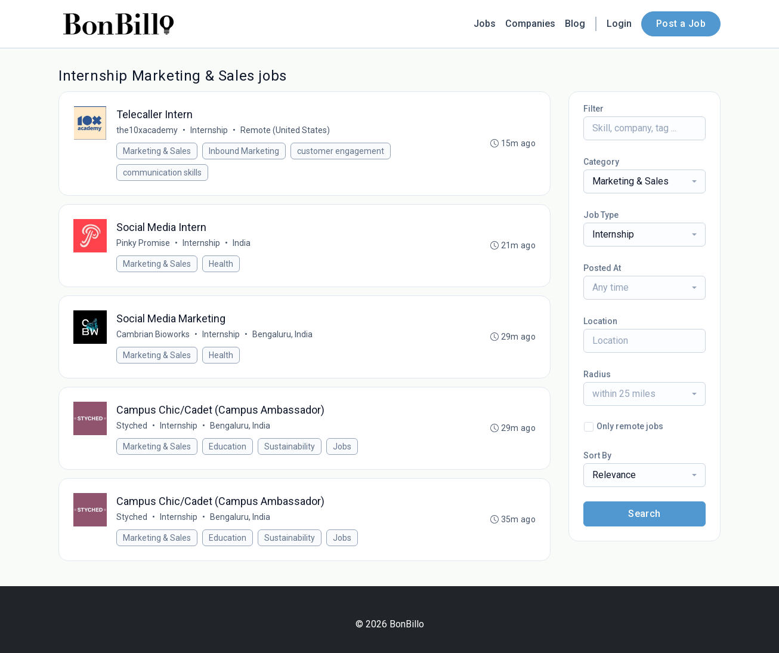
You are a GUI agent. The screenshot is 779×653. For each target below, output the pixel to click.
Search (644, 513)
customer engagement (340, 151)
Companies (530, 23)
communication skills (162, 172)
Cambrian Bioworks (153, 334)
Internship (209, 130)
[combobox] (644, 181)
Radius (597, 374)
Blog (575, 23)
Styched (131, 425)
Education (227, 446)
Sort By (597, 455)
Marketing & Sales (157, 151)
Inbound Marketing (244, 151)
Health (221, 264)
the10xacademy (147, 130)
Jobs (485, 23)
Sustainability (289, 446)
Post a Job (681, 23)
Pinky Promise (143, 243)
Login (619, 23)
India (242, 243)
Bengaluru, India (282, 334)
